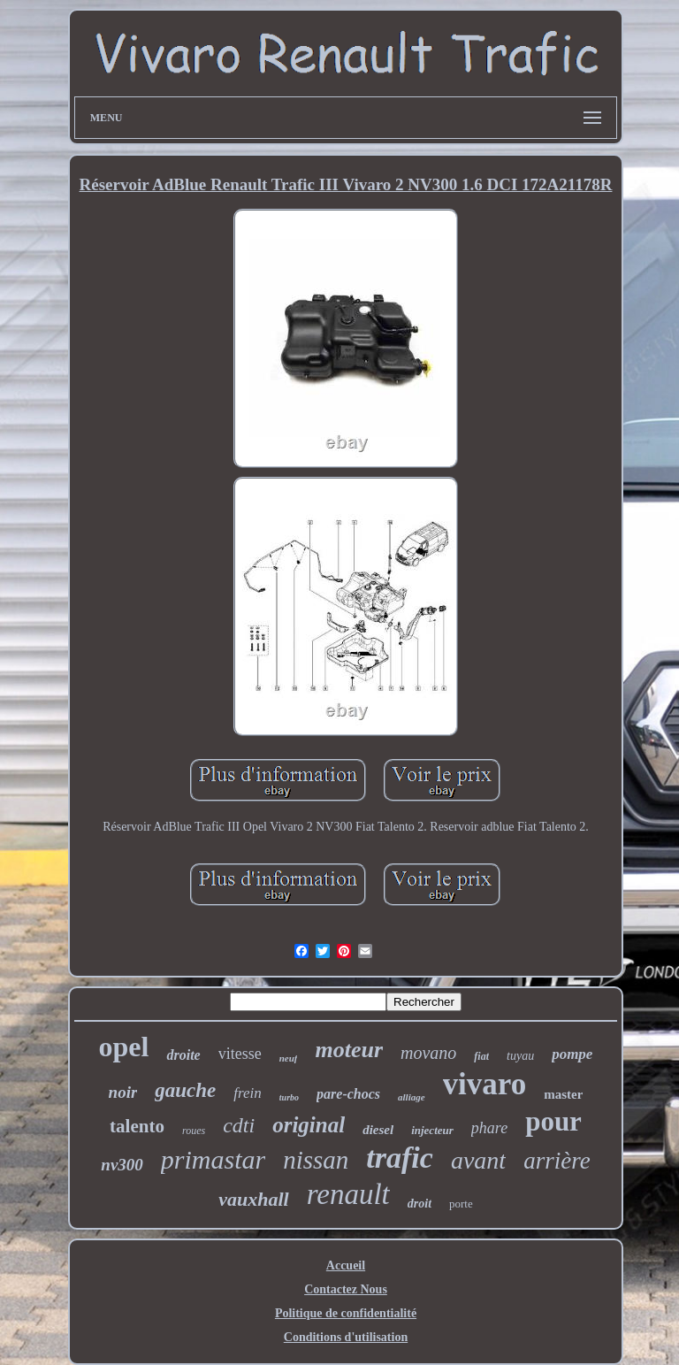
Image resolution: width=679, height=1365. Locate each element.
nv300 (122, 1164)
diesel (377, 1130)
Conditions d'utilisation (346, 1337)
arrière (557, 1160)
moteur (349, 1049)
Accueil (345, 1265)
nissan (315, 1160)
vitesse (240, 1053)
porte (461, 1203)
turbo (289, 1097)
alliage (411, 1097)
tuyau (520, 1055)
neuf (288, 1058)
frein (247, 1093)
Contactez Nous (345, 1289)
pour (553, 1121)
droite (183, 1054)
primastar (213, 1159)
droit (419, 1203)
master (563, 1094)
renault (348, 1194)
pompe (572, 1054)
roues (193, 1130)
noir (123, 1092)
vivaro (485, 1084)
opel (124, 1046)
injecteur (432, 1130)
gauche (185, 1090)
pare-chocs (348, 1093)
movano (428, 1052)
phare (489, 1128)
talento (137, 1126)
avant (478, 1160)
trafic (399, 1157)
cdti (239, 1125)
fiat (481, 1056)
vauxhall (253, 1199)
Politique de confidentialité (345, 1313)
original (308, 1125)
